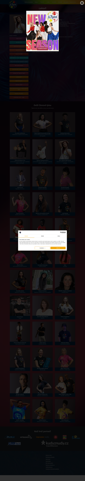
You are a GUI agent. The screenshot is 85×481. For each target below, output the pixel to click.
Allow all (58, 247)
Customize (42, 247)
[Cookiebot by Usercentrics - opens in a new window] (61, 232)
